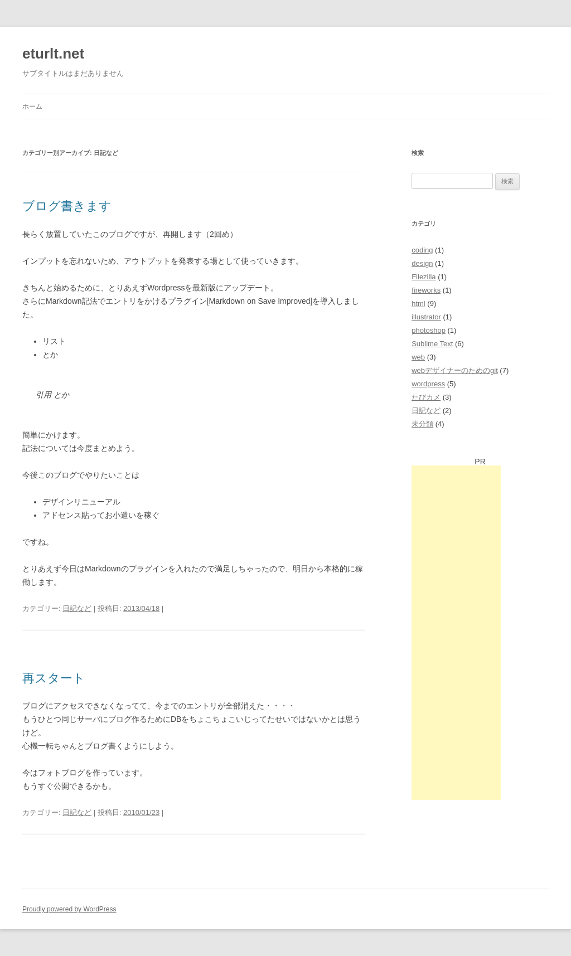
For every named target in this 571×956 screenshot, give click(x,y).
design (422, 263)
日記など (76, 608)
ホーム (32, 106)
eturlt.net (53, 53)
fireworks (426, 290)
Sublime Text (432, 343)
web (418, 357)
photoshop (429, 330)
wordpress (428, 384)
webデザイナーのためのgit (455, 370)
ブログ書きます (67, 206)
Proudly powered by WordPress (69, 909)
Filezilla (423, 277)
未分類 (422, 424)
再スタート (53, 678)
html (418, 303)
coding (422, 250)
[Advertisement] (456, 632)
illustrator (426, 317)
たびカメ (426, 397)
